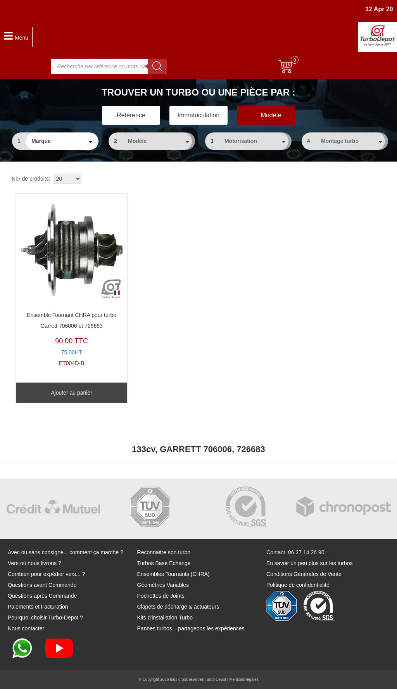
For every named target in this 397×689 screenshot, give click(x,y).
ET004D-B (71, 282)
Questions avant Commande (42, 585)
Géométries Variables (163, 585)
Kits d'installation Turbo (165, 617)
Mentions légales (243, 679)
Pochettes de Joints (161, 596)
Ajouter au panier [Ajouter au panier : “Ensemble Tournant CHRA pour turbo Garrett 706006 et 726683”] (71, 393)
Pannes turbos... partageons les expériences (191, 628)
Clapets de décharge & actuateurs (178, 607)
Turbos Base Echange (164, 563)
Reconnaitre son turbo (164, 552)
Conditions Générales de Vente (304, 574)
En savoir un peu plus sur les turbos (309, 563)
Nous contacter (26, 628)
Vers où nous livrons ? (34, 563)
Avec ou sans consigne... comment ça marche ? (65, 552)
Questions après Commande (42, 596)
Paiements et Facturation (38, 607)
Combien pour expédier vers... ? (46, 574)
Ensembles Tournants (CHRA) (173, 574)
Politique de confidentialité (298, 585)
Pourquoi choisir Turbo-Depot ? (45, 617)
